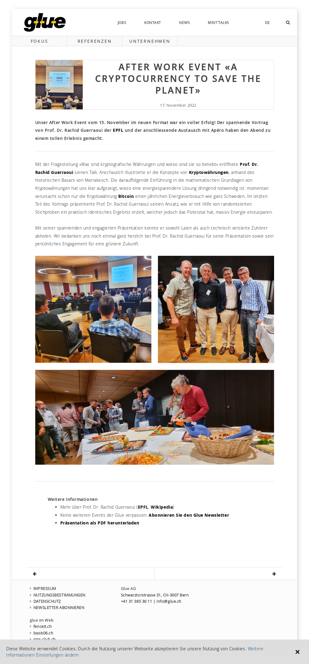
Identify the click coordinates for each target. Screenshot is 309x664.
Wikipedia (162, 507)
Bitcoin (126, 196)
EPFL (118, 130)
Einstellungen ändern (57, 655)
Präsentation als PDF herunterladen (99, 523)
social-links (247, 22)
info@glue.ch (169, 601)
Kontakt (152, 22)
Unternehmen (149, 41)
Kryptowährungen (209, 172)
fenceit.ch (41, 626)
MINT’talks (218, 22)
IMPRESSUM (43, 588)
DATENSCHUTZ (45, 601)
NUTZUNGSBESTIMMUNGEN (57, 595)
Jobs (122, 22)
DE (267, 22)
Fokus (39, 41)
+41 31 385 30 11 (136, 601)
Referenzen (95, 41)
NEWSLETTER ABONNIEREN (57, 607)
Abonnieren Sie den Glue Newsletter (189, 515)
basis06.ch (41, 633)
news (184, 22)
